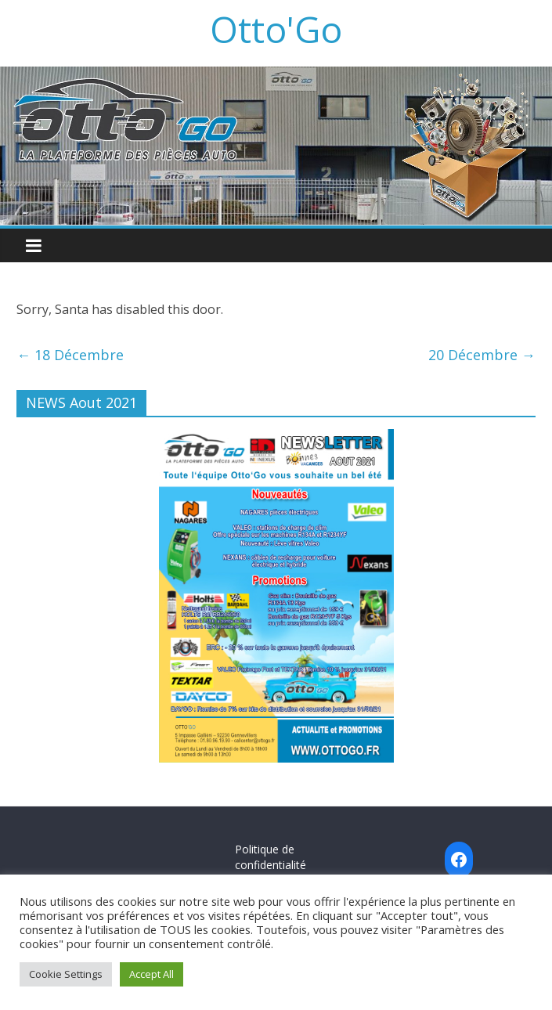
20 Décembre (482, 354)
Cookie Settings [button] (66, 974)
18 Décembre (70, 354)
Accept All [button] (151, 974)
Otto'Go (276, 29)
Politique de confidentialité (270, 857)
